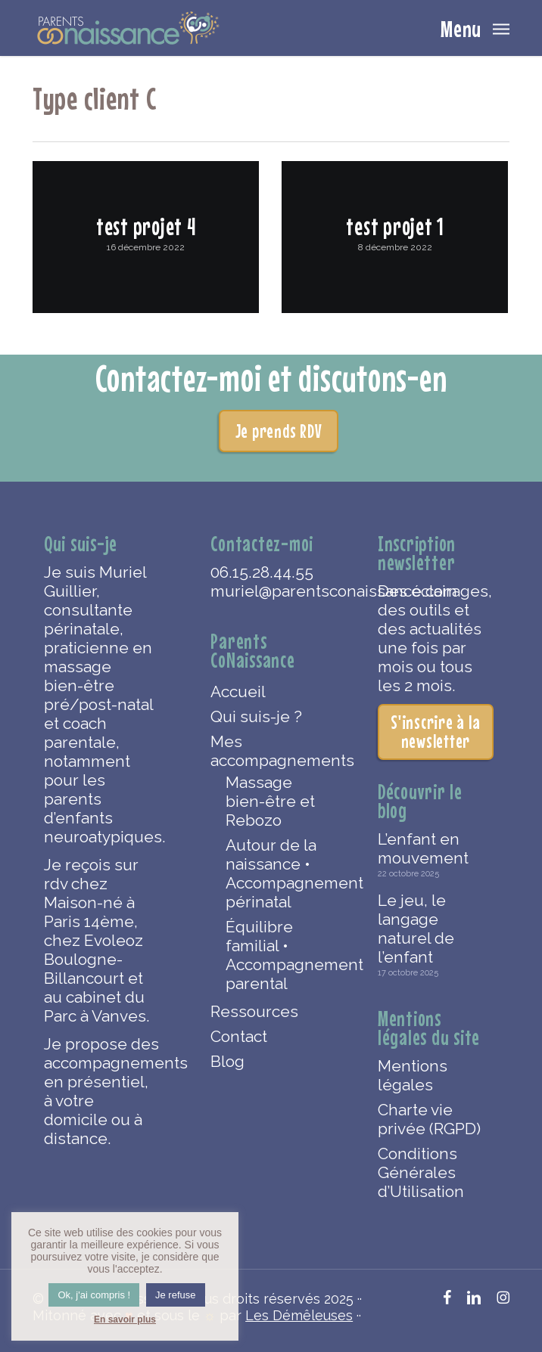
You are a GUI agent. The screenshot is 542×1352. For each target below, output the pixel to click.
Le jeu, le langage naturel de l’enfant (416, 928)
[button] (475, 27)
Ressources (254, 1011)
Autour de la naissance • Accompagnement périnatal (276, 873)
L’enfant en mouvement (423, 848)
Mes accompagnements (268, 751)
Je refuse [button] (175, 1295)
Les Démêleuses (299, 1315)
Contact (238, 1036)
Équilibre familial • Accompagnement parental (276, 955)
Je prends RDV (278, 431)
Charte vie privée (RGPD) (429, 1119)
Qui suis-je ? (256, 716)
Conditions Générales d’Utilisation (421, 1172)
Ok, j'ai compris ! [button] (94, 1295)
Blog (227, 1061)
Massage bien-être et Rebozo (270, 801)
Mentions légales (412, 1075)
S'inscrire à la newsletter (435, 732)
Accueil (238, 691)
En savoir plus (125, 1319)
